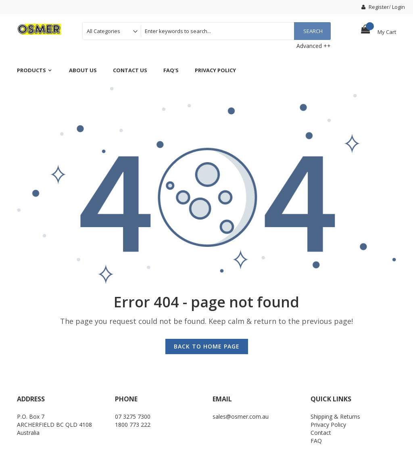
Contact (321, 432)
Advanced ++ (313, 46)
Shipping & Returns (335, 416)
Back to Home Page (207, 346)
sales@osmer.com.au (241, 416)
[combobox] (236, 31)
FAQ (316, 441)
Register (375, 6)
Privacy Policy (328, 424)
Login (398, 6)
